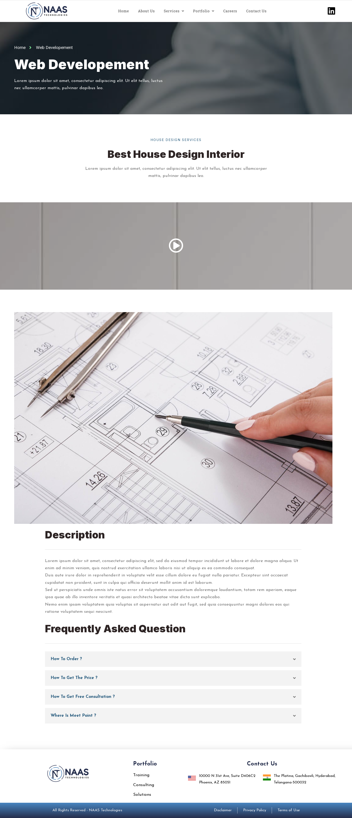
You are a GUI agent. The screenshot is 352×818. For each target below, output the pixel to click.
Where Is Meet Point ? (73, 716)
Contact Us (256, 11)
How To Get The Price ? (74, 678)
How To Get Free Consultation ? (83, 697)
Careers (230, 11)
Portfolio (203, 11)
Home (123, 11)
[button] (173, 659)
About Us (146, 11)
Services (174, 11)
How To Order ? (66, 659)
